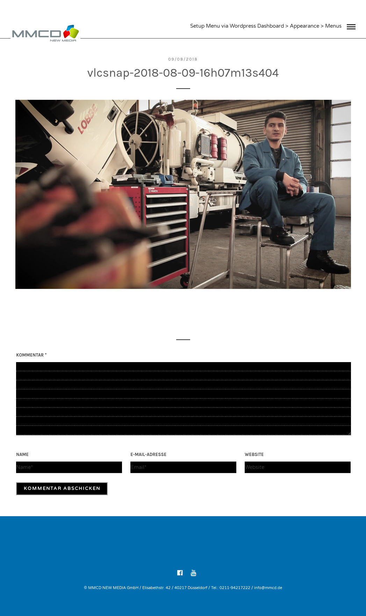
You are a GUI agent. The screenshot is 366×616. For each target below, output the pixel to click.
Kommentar (31, 355)
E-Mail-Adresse (148, 454)
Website (254, 454)
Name (22, 454)
